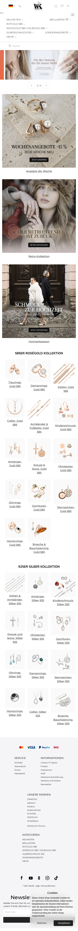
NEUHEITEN (14, 19)
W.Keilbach (32, 821)
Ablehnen (42, 923)
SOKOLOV (32, 817)
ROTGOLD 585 (15, 24)
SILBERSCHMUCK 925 (20, 32)
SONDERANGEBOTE (58, 32)
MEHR (11, 36)
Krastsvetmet (34, 810)
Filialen (44, 766)
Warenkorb (20, 766)
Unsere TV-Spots (49, 762)
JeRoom (31, 803)
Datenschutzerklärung (52, 777)
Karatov (31, 806)
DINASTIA (32, 799)
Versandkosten (48, 886)
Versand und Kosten (51, 780)
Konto (17, 770)
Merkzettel (19, 773)
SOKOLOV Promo (36, 826)
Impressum (46, 770)
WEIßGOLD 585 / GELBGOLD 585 (39, 850)
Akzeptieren (64, 923)
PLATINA (31, 813)
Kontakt (18, 762)
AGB (43, 773)
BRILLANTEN (61, 19)
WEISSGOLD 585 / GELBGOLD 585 (27, 28)
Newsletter (46, 784)
